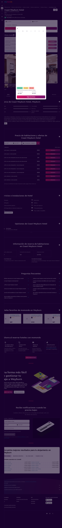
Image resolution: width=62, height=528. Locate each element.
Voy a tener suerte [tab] (33, 462)
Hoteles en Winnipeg (12, 475)
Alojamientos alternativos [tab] (22, 462)
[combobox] (20, 428)
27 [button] (11, 45)
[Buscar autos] (2, 10)
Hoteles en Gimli (36, 477)
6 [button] (11, 36)
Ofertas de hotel (11, 7)
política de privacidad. (12, 444)
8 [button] (17, 36)
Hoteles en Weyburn (48, 7)
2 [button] (20, 34)
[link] (33, 364)
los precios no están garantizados (35, 488)
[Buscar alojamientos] (2, 8)
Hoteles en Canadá (30, 7)
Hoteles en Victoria (11, 477)
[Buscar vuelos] (2, 5)
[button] (2, 2)
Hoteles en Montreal (37, 468)
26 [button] (29, 42)
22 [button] (17, 42)
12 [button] (38, 39)
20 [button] (11, 42)
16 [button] (20, 39)
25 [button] (26, 42)
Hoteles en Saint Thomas (38, 475)
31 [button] (23, 45)
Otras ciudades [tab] (11, 462)
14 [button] (14, 39)
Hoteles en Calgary (37, 473)
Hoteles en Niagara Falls (38, 470)
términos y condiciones (25, 443)
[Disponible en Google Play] (50, 506)
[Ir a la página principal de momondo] (8, 1)
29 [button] (17, 45)
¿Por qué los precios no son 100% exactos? (33, 496)
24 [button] (23, 42)
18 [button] (26, 39)
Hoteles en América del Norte (20, 7)
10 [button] (23, 36)
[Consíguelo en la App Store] (50, 509)
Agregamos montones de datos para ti (33, 494)
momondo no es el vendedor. (33, 491)
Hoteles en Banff (11, 473)
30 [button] (20, 45)
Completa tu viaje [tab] (43, 462)
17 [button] (23, 39)
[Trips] (2, 17)
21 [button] (14, 42)
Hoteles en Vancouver (12, 470)
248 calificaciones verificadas (22, 18)
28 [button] (14, 45)
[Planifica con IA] (2, 13)
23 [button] (20, 42)
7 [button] (14, 36)
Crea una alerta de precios (52, 353)
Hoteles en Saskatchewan (39, 7)
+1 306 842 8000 (12, 16)
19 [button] (38, 42)
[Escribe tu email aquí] (20, 435)
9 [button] (20, 36)
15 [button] (17, 39)
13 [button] (11, 39)
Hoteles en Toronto (11, 468)
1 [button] (17, 34)
